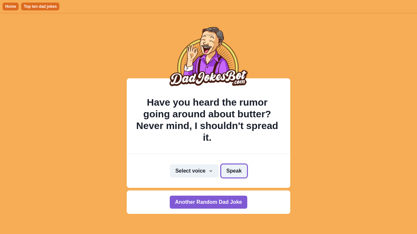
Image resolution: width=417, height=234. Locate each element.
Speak (234, 171)
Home (10, 6)
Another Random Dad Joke (208, 202)
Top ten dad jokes (40, 6)
